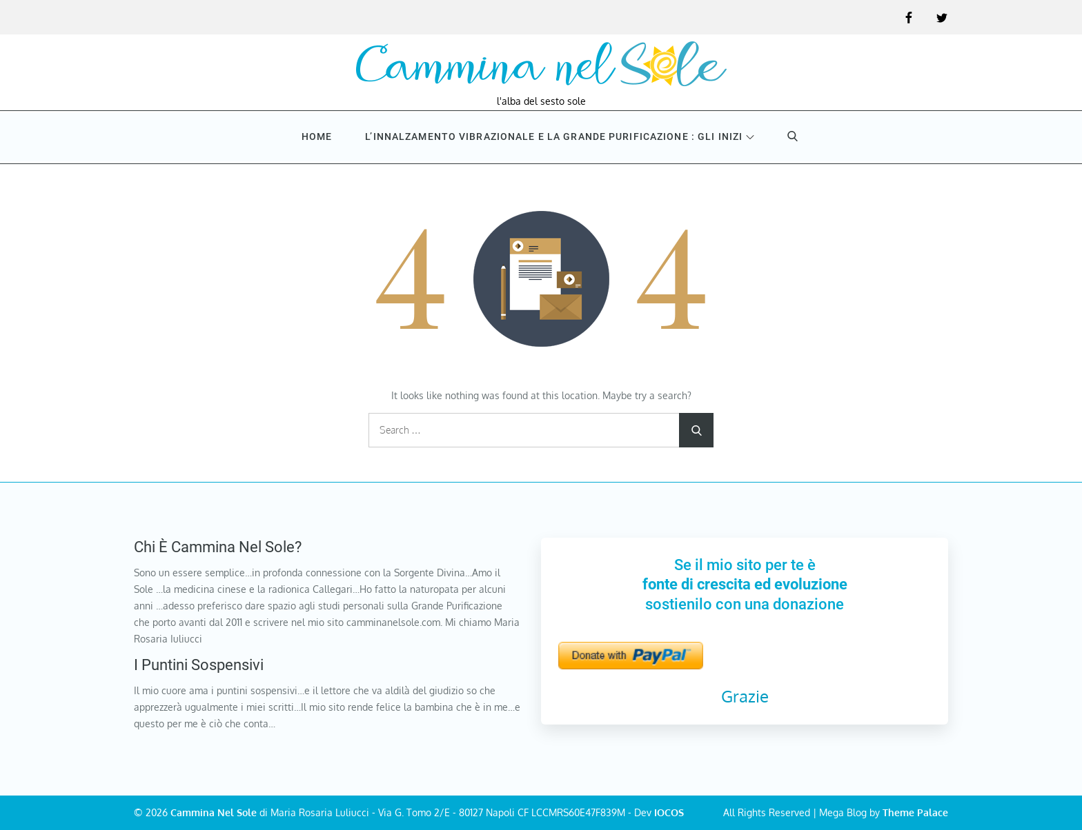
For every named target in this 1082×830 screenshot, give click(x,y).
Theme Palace (915, 812)
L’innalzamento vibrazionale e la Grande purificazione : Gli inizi (559, 136)
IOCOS (669, 812)
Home (317, 136)
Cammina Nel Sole (213, 812)
